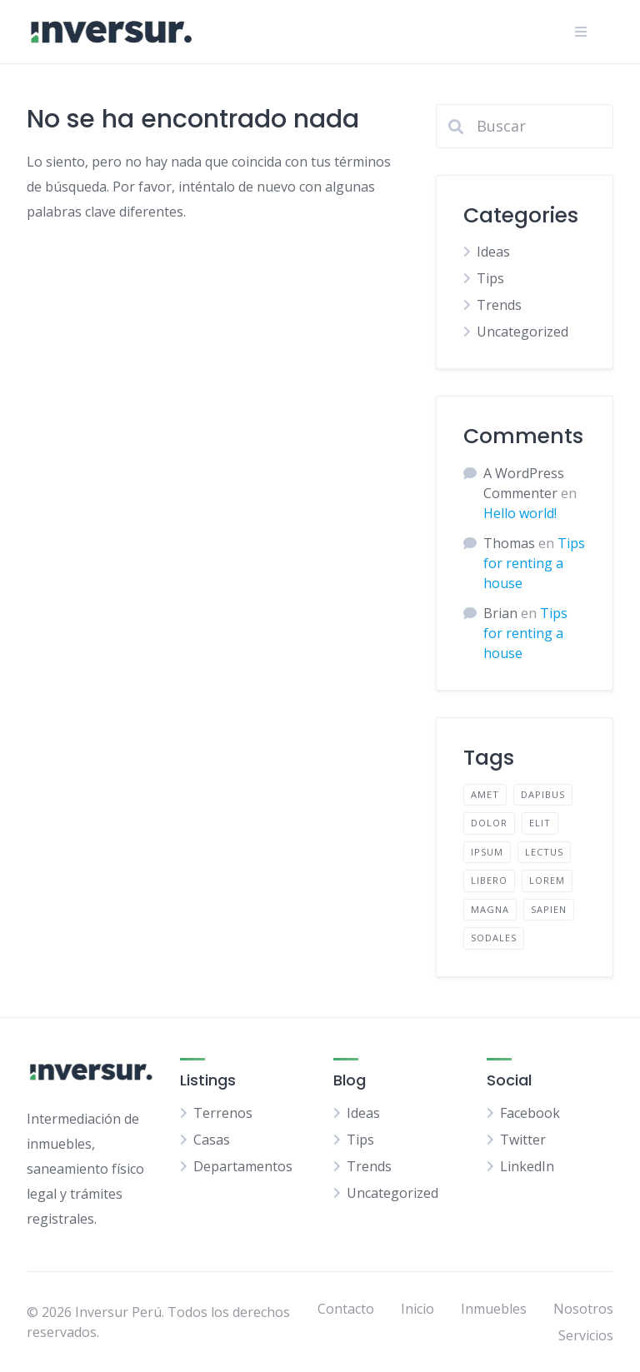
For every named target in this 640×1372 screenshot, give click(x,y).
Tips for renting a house (534, 563)
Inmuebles (494, 1309)
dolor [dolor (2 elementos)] (489, 822)
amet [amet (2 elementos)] (485, 794)
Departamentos (242, 1166)
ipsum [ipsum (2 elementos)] (487, 852)
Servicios (585, 1335)
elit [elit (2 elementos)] (540, 822)
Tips (490, 278)
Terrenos (222, 1113)
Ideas (493, 251)
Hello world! (520, 513)
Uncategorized (522, 331)
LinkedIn (527, 1166)
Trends (499, 305)
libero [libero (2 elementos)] (489, 880)
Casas (211, 1139)
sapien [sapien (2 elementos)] (549, 909)
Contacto (346, 1309)
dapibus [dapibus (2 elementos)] (543, 794)
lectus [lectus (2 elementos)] (544, 852)
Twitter (523, 1139)
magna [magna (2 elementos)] (490, 909)
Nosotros (583, 1309)
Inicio (417, 1309)
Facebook (530, 1113)
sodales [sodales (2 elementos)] (494, 937)
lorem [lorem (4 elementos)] (547, 880)
